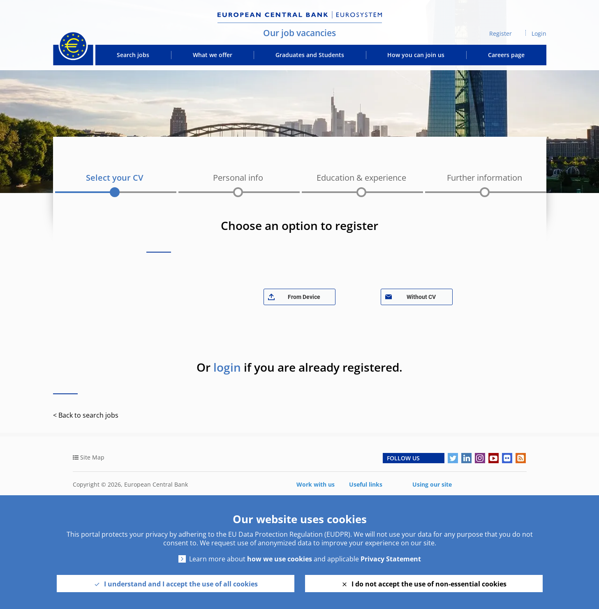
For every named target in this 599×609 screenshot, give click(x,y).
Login (539, 33)
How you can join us (415, 55)
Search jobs (133, 55)
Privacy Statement (391, 559)
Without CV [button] (421, 297)
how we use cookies (279, 559)
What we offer (212, 55)
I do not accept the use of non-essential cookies (429, 583)
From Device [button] (304, 297)
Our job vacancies (299, 33)
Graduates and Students (309, 55)
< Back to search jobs (85, 415)
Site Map (92, 457)
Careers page (506, 55)
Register (500, 33)
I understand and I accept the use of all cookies (181, 583)
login (227, 367)
